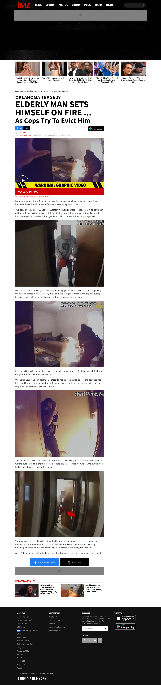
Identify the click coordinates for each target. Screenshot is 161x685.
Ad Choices (21, 627)
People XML (21, 661)
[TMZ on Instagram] (30, 34)
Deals (135, 55)
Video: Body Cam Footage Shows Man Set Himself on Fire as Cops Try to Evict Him (33, 196)
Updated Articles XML (25, 644)
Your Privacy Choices (27, 630)
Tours (117, 55)
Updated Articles (23, 641)
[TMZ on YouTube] (94, 640)
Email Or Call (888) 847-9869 (43, 45)
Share (44, 562)
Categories (21, 648)
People (19, 658)
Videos (81, 55)
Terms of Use (22, 624)
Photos (61, 55)
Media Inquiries (55, 630)
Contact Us (53, 617)
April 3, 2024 (27, 136)
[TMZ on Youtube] (25, 35)
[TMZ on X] (21, 34)
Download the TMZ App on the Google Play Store (125, 626)
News (21, 55)
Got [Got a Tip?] (23, 45)
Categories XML (23, 651)
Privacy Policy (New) (24, 620)
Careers (52, 624)
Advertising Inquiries (57, 627)
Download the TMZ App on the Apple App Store (125, 618)
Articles (19, 634)
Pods (99, 55)
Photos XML (21, 665)
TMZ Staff (22, 132)
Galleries (20, 654)
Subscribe (105, 628)
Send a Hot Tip (54, 620)
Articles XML (21, 637)
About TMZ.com (23, 617)
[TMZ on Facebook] (17, 34)
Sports (40, 55)
